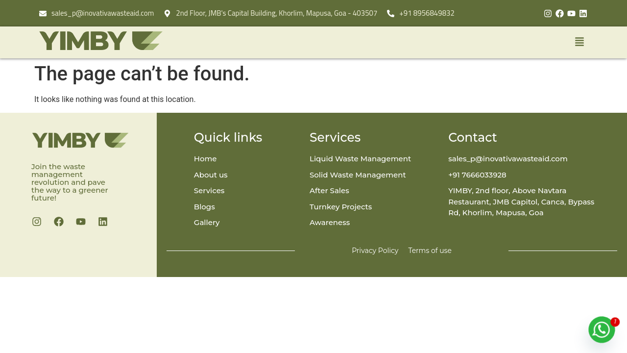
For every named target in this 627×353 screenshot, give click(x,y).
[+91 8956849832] (390, 13)
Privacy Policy (375, 250)
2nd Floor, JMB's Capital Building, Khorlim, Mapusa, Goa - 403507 (276, 13)
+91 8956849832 (427, 13)
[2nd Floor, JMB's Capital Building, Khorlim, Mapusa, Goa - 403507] (167, 13)
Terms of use (429, 250)
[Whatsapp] (602, 330)
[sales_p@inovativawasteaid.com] (43, 13)
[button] (406, 42)
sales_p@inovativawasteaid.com (102, 13)
